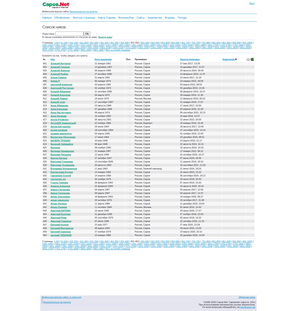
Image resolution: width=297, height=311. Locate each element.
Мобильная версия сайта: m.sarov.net (61, 297)
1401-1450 (149, 45)
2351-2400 (181, 47)
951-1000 (247, 42)
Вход (252, 3)
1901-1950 (67, 47)
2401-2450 (194, 47)
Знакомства (154, 17)
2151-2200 (130, 47)
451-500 (145, 42)
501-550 (155, 42)
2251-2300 (156, 47)
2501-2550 (219, 47)
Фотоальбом (126, 17)
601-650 (175, 42)
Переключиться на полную (83, 11)
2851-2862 (98, 50)
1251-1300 (111, 45)
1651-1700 (212, 45)
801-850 (216, 42)
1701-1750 (225, 45)
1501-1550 (174, 45)
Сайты (141, 17)
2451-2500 (207, 47)
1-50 (56, 42)
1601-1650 (200, 45)
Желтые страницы (84, 17)
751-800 (206, 42)
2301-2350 (169, 47)
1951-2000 (80, 47)
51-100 (64, 42)
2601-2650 (245, 47)
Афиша (46, 17)
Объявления (62, 17)
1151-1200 (85, 45)
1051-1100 (60, 45)
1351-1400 (136, 45)
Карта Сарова (107, 17)
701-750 (196, 42)
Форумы (170, 17)
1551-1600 (187, 45)
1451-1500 (162, 45)
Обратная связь (247, 297)
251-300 (104, 42)
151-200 (84, 42)
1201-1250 (98, 45)
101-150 (74, 42)
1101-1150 (73, 45)
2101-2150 (118, 47)
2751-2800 (73, 50)
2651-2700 (47, 50)
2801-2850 (85, 50)
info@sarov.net (247, 307)
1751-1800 (238, 45)
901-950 (236, 42)
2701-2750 (60, 50)
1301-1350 (124, 45)
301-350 (114, 42)
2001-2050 (92, 47)
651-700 (186, 42)
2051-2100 (105, 47)
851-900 (226, 42)
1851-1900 (54, 47)
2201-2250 (143, 47)
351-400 (124, 42)
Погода (182, 17)
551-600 (165, 42)
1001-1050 (47, 45)
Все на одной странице (118, 50)
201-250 (94, 42)
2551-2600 (232, 47)
